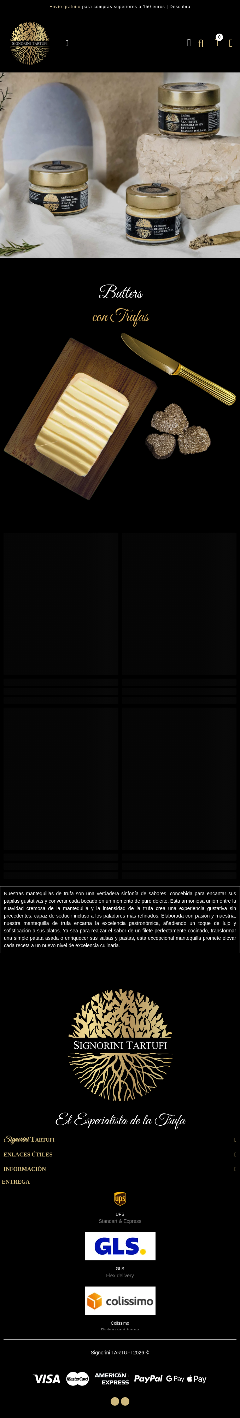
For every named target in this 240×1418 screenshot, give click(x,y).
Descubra (180, 6)
